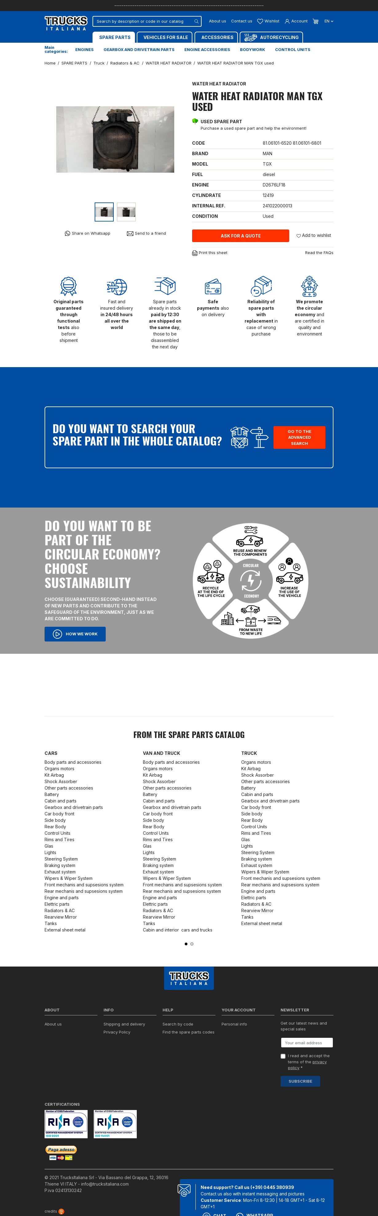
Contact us (241, 20)
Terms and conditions (124, 1040)
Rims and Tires (59, 839)
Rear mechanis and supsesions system (84, 891)
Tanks (51, 923)
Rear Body (55, 826)
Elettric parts (57, 904)
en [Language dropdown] (328, 20)
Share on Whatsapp (87, 233)
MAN (267, 153)
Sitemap (111, 1069)
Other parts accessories (69, 787)
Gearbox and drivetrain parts (139, 49)
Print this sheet (209, 253)
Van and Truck (161, 753)
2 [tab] (192, 944)
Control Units (57, 833)
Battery (52, 794)
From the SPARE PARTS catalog (189, 735)
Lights (50, 852)
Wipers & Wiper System (69, 878)
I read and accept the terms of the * (309, 1061)
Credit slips (232, 1040)
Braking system (60, 865)
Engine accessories (207, 49)
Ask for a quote (241, 235)
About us (217, 20)
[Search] (147, 21)
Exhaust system (61, 871)
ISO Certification (60, 1032)
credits (54, 1211)
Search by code (178, 1024)
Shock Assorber (61, 781)
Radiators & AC (60, 910)
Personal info (234, 1024)
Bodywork (252, 49)
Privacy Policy (117, 1032)
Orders (228, 1032)
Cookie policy (117, 1047)
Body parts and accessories (73, 762)
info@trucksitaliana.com (105, 1184)
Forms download (178, 1040)
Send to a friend (146, 233)
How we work (75, 634)
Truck (249, 753)
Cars (51, 753)
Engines (84, 49)
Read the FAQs (319, 252)
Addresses (232, 1047)
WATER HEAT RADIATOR (219, 83)
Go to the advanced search (299, 437)
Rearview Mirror (61, 917)
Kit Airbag (54, 775)
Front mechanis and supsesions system (84, 884)
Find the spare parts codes (189, 1032)
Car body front (59, 813)
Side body (55, 820)
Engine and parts (62, 897)
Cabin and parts (61, 800)
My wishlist (232, 1055)
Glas (49, 846)
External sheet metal (65, 929)
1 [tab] (186, 944)
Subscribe (300, 1081)
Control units (292, 49)
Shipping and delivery (124, 1024)
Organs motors (59, 768)
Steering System (61, 858)
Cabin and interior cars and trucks (177, 929)
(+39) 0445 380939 (272, 1187)
